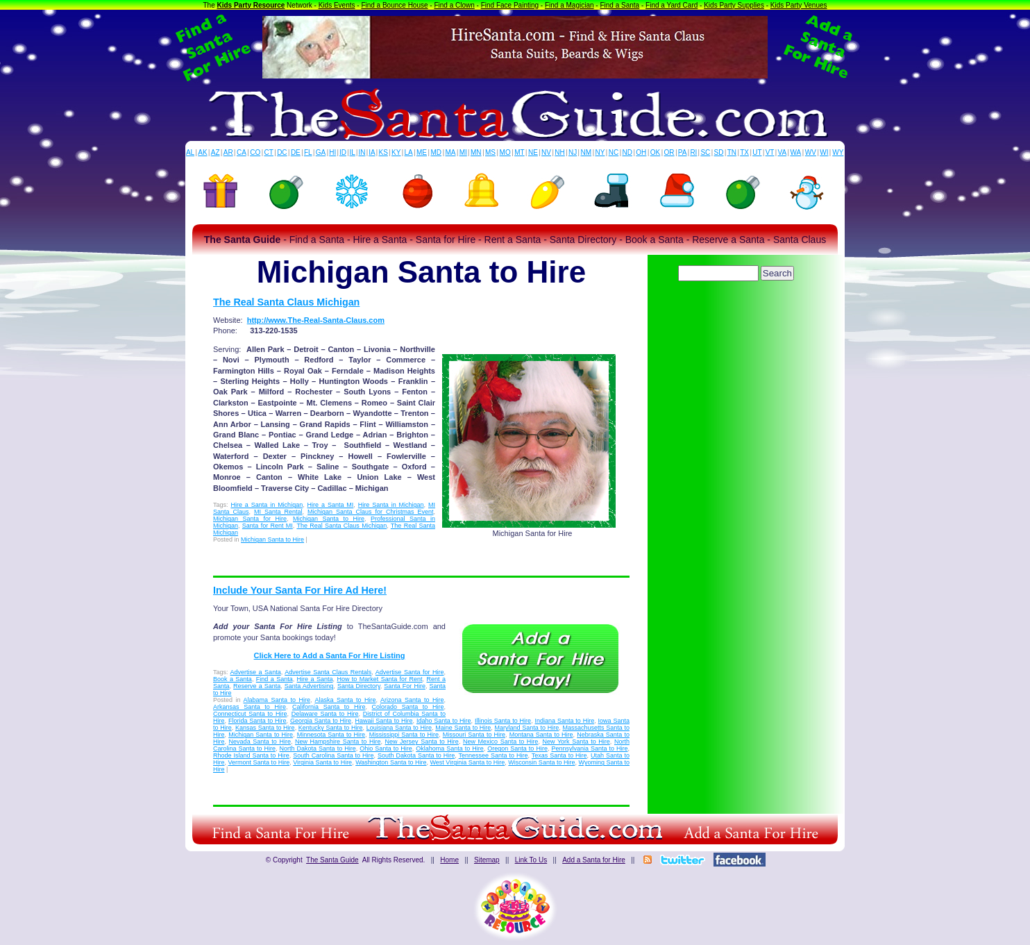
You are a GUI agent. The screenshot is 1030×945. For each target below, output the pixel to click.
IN (361, 152)
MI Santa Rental (278, 511)
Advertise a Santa (255, 672)
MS (490, 152)
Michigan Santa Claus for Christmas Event (370, 511)
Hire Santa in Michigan (391, 504)
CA (241, 152)
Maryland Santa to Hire (527, 727)
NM (586, 152)
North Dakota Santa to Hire (318, 748)
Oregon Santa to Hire (517, 748)
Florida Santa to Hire (257, 720)
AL (190, 152)
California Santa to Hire (328, 706)
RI (693, 152)
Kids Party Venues (798, 5)
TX (744, 152)
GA (321, 152)
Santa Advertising (309, 686)
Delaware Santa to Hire (325, 713)
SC (705, 152)
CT (268, 152)
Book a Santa (232, 679)
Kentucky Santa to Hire (330, 727)
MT (519, 152)
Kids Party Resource (251, 5)
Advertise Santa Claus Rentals (328, 672)
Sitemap (487, 860)
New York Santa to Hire (575, 741)
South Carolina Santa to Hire (333, 755)
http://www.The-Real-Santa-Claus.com (316, 320)
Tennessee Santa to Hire (493, 755)
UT (756, 152)
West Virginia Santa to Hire (467, 762)
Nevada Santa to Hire (260, 741)
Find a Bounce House (394, 5)
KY (395, 152)
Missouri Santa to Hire (474, 734)
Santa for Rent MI (267, 525)
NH (559, 152)
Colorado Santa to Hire (408, 706)
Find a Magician (569, 5)
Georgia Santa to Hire (320, 720)
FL (308, 152)
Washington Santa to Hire (390, 762)
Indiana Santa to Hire (565, 720)
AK (202, 152)
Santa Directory (358, 686)
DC (282, 152)
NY (600, 152)
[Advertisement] (737, 323)
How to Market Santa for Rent (379, 679)
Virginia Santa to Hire (322, 762)
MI (463, 152)
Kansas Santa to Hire (265, 727)
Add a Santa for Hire (593, 860)
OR (669, 152)
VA (782, 152)
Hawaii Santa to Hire (383, 720)
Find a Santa (619, 5)
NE (533, 152)
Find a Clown (454, 5)
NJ (572, 152)
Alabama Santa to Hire (277, 699)
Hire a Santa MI (330, 504)
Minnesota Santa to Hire (331, 734)
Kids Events (337, 5)
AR (228, 152)
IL (352, 152)
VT (770, 152)
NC (613, 152)
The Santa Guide (332, 860)
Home (449, 860)
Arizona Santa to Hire (412, 699)
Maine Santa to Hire (463, 727)
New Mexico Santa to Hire (500, 741)
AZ (215, 152)
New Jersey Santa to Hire (422, 741)
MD (436, 152)
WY (837, 152)
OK (655, 152)
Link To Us (531, 860)
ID (342, 152)
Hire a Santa (315, 679)
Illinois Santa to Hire (503, 720)
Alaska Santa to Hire (345, 699)
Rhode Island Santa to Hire (251, 755)
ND (627, 152)
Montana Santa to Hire (541, 734)
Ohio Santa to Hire (386, 748)
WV (810, 152)
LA (409, 152)
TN (731, 152)
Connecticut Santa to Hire (250, 713)
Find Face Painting (510, 5)
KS (383, 152)
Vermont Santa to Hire (259, 762)
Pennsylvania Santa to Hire (589, 748)
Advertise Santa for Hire (409, 672)
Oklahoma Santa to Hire (450, 748)
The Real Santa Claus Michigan (286, 302)
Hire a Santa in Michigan (266, 504)
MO (505, 152)
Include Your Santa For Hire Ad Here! (300, 590)
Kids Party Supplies (734, 5)
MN (476, 152)
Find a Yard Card (671, 5)
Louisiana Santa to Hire (399, 727)
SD (719, 152)
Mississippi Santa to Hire (404, 734)
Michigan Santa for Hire (250, 518)
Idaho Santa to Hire (443, 720)
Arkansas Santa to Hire (249, 706)
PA (682, 152)
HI (332, 152)
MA (451, 152)
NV (546, 152)
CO (255, 152)
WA (796, 152)
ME (421, 152)
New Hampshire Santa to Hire (337, 741)
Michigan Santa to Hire (328, 518)
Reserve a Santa (256, 686)
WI (824, 152)
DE (296, 152)
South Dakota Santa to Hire (416, 755)
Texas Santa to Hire (559, 755)
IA (372, 152)
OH (641, 152)
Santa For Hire (404, 686)
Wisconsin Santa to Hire (541, 762)
